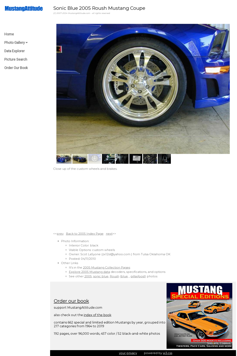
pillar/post (138, 276)
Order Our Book (16, 68)
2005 (88, 276)
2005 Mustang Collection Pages (106, 267)
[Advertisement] (143, 201)
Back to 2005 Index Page (85, 234)
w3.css (167, 353)
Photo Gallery (16, 42)
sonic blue (100, 276)
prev (60, 234)
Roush (114, 276)
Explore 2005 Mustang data (89, 272)
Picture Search (15, 59)
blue (124, 276)
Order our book (71, 301)
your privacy (128, 353)
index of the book (97, 315)
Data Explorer (14, 51)
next (109, 234)
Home (9, 34)
